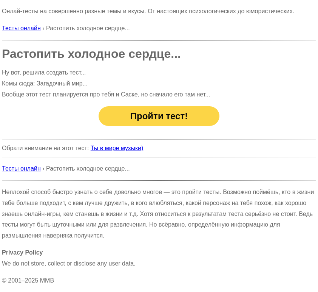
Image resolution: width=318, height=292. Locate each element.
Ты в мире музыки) (117, 148)
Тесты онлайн (21, 28)
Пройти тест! (159, 116)
